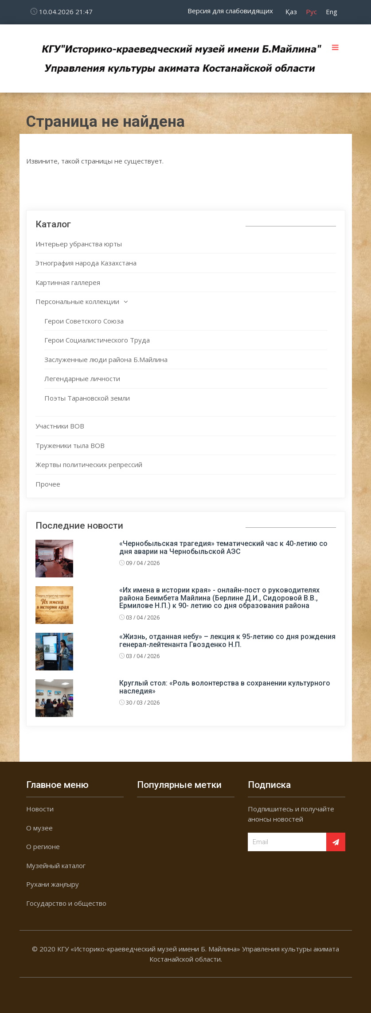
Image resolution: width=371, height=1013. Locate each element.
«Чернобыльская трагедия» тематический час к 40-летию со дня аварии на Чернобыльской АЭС (223, 547)
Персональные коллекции (77, 301)
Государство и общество (66, 903)
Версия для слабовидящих (230, 10)
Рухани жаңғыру (52, 884)
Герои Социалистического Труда (97, 339)
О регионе (43, 846)
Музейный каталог (56, 865)
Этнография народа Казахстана (86, 262)
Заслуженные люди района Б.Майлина (106, 359)
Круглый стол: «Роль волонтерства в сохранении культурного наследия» (224, 687)
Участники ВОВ (59, 425)
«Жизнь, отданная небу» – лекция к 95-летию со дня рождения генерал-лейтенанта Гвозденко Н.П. (227, 640)
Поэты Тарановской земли (87, 398)
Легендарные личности (82, 378)
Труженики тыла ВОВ (70, 445)
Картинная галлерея (67, 282)
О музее (39, 827)
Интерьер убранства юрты (78, 243)
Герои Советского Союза (84, 320)
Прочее (47, 483)
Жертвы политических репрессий (88, 464)
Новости (40, 808)
